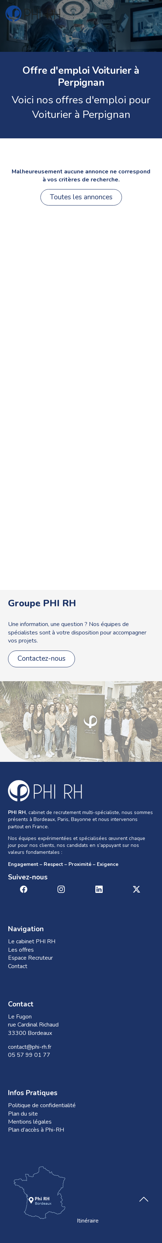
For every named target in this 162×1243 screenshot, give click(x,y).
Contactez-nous (41, 658)
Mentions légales (30, 1122)
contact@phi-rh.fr (29, 1047)
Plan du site (23, 1114)
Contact (17, 966)
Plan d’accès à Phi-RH (36, 1130)
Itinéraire (53, 1194)
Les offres (21, 950)
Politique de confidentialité (42, 1105)
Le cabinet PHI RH (31, 941)
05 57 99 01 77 (29, 1055)
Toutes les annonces (81, 197)
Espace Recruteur (30, 958)
